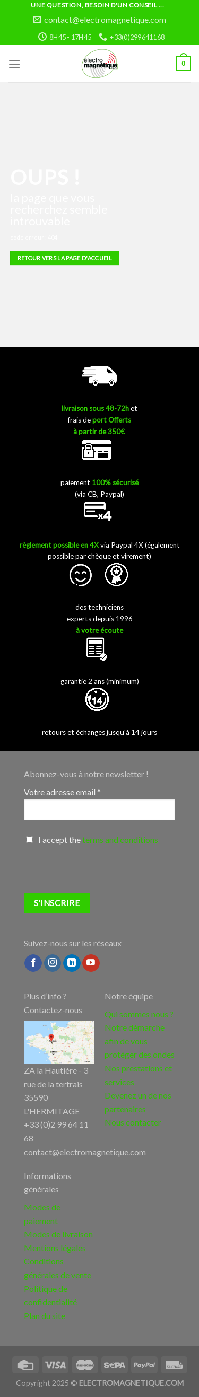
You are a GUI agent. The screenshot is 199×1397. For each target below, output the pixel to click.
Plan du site (44, 1316)
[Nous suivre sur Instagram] (53, 963)
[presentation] (104, 872)
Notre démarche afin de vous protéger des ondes (140, 1040)
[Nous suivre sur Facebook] (33, 963)
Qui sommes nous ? (139, 1014)
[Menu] (14, 64)
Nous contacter (133, 1122)
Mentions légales (55, 1248)
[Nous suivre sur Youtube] (91, 963)
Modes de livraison (58, 1234)
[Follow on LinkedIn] (72, 963)
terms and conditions (120, 839)
